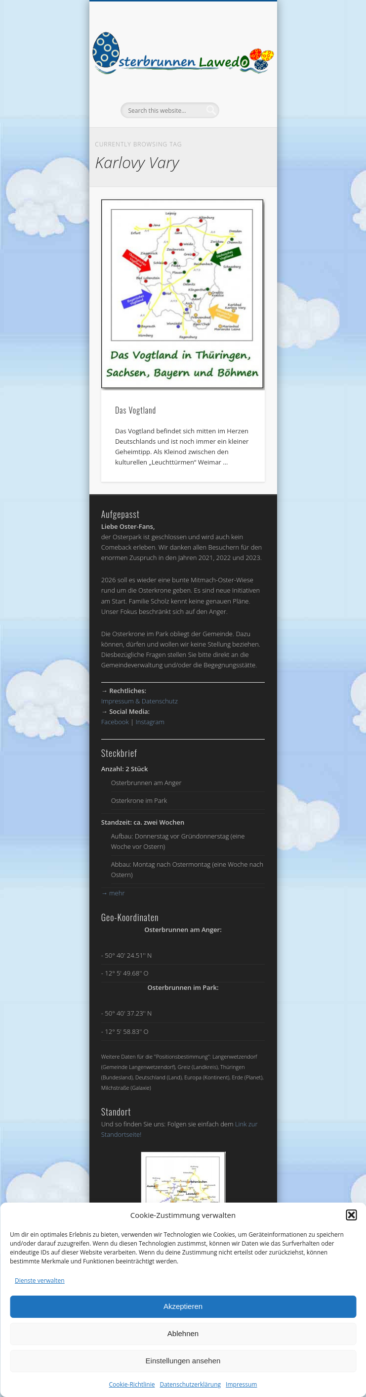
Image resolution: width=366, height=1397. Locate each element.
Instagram (150, 721)
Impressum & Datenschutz (139, 701)
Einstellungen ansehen (183, 1360)
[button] (351, 1215)
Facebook (115, 721)
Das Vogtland (135, 410)
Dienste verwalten (40, 1280)
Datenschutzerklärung (190, 1384)
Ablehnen (183, 1333)
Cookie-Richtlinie (132, 1384)
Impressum (241, 1384)
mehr (113, 892)
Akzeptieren (183, 1306)
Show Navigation (240, 88)
